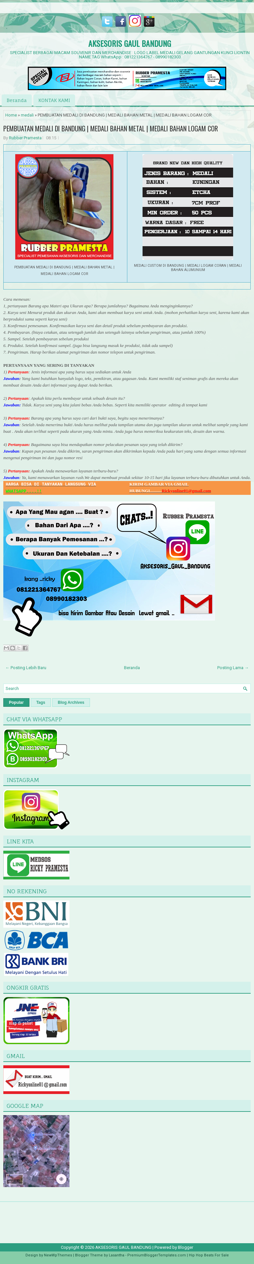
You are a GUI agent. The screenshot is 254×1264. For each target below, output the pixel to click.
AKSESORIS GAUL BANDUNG (129, 43)
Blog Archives (71, 702)
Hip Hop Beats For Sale (209, 1255)
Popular (16, 702)
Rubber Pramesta (25, 137)
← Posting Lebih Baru (25, 667)
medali (27, 115)
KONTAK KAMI (54, 100)
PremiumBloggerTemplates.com (156, 1255)
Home (11, 115)
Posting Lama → (233, 667)
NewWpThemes (58, 1255)
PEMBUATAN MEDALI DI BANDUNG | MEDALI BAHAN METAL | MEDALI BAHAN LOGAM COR (110, 128)
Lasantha (116, 1255)
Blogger (185, 1247)
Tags (40, 702)
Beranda (17, 100)
